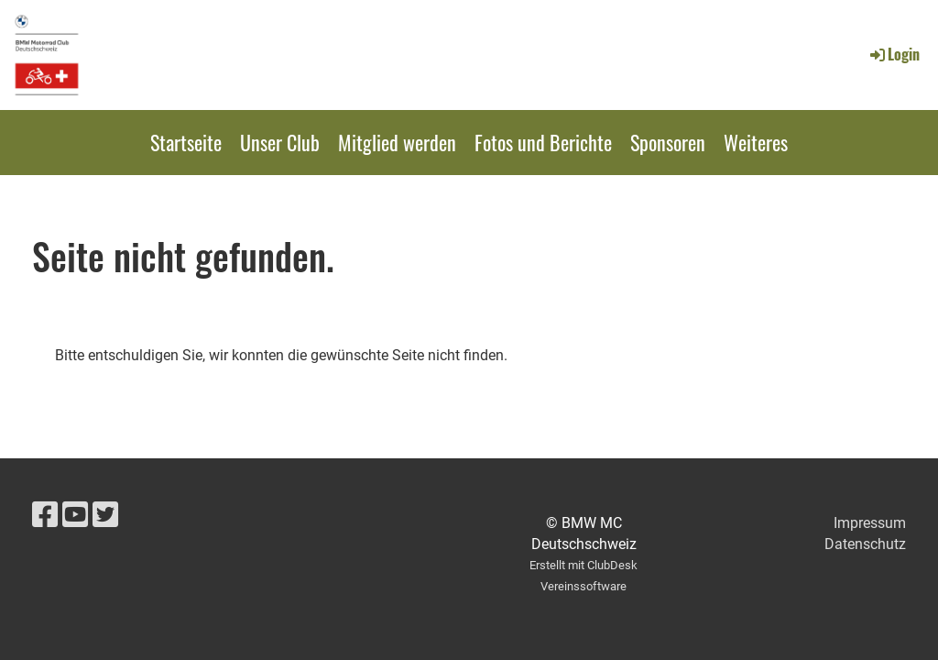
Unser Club (280, 142)
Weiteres (756, 142)
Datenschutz (865, 544)
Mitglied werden (397, 142)
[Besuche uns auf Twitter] (105, 515)
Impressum (870, 523)
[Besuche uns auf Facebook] (45, 515)
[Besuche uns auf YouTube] (75, 515)
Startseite (186, 142)
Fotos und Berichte (543, 142)
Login (893, 54)
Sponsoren (667, 142)
